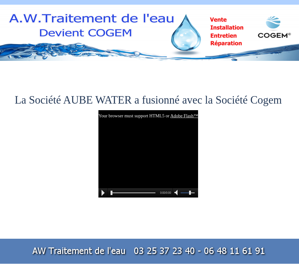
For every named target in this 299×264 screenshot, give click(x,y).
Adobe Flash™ (184, 115)
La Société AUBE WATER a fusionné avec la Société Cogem (148, 100)
